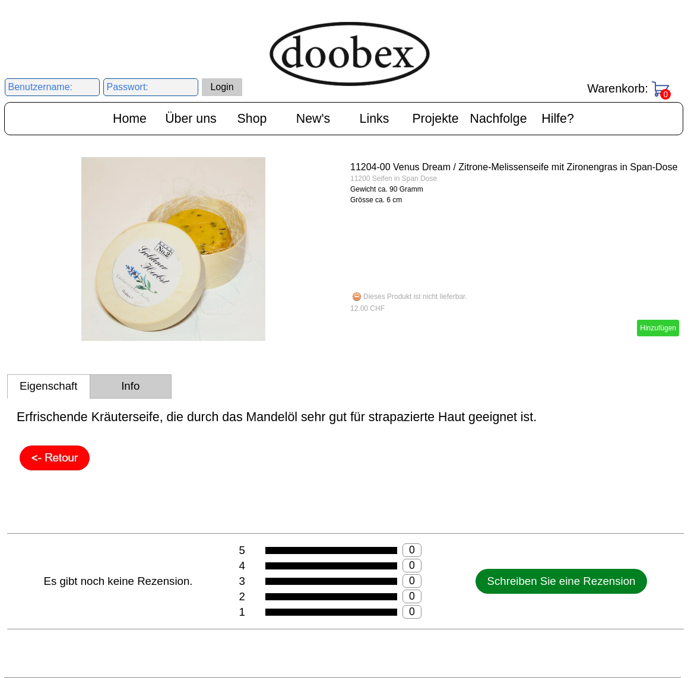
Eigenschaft (49, 386)
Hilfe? (557, 119)
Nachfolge (498, 119)
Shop (252, 119)
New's (313, 119)
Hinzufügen (658, 328)
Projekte (435, 119)
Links (374, 119)
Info (130, 386)
